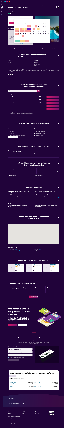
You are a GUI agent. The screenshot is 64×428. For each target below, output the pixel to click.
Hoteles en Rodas (37, 382)
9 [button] (30, 28)
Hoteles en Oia (12, 386)
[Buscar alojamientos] (1, 7)
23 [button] (30, 33)
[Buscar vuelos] (1, 5)
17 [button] (40, 31)
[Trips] (1, 12)
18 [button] (18, 33)
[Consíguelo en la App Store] (51, 414)
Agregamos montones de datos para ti (34, 401)
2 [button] (30, 26)
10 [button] (40, 28)
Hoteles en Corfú (12, 383)
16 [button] (30, 31)
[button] (2, 1)
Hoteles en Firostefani (37, 383)
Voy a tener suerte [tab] (31, 375)
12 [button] (20, 31)
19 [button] (20, 33)
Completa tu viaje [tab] (39, 375)
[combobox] (21, 349)
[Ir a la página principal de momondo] (7, 1)
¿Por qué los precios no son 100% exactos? (34, 403)
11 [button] (18, 31)
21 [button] (25, 33)
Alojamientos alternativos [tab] (21, 375)
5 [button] (45, 26)
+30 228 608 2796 (11, 12)
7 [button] (25, 28)
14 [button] (25, 31)
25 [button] (43, 33)
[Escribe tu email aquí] (21, 355)
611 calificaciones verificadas (19, 13)
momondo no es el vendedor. (34, 400)
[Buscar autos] (1, 9)
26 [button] (45, 33)
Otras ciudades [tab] (12, 375)
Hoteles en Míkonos (13, 382)
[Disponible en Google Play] (51, 412)
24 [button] (40, 33)
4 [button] (18, 28)
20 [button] (23, 33)
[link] (33, 297)
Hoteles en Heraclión (37, 386)
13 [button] (23, 31)
